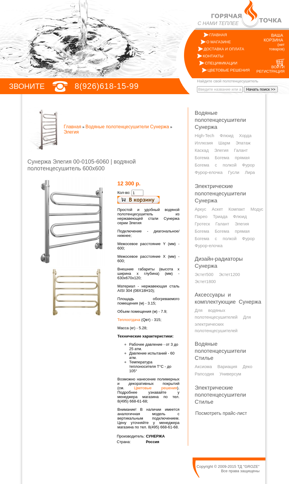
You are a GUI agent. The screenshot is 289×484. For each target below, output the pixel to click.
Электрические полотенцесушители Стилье (220, 395)
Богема (202, 157)
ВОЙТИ (278, 67)
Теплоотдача (128, 319)
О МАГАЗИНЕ (218, 42)
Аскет (217, 209)
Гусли (233, 172)
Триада (220, 216)
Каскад (201, 150)
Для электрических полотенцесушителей (223, 324)
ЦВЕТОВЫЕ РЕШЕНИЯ (229, 70)
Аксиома (203, 366)
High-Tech (204, 135)
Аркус (200, 209)
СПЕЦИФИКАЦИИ (221, 63)
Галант (241, 150)
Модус (256, 209)
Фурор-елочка (208, 172)
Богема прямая (232, 157)
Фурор (248, 165)
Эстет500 (204, 274)
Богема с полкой (216, 165)
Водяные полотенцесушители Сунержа (127, 126)
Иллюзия (204, 143)
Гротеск (202, 224)
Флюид (227, 135)
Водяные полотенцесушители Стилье (220, 351)
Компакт (237, 209)
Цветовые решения (155, 388)
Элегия (71, 131)
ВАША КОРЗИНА (273, 37)
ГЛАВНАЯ (218, 35)
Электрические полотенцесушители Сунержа (220, 193)
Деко (247, 366)
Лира (250, 172)
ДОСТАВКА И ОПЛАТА (224, 49)
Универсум (230, 374)
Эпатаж (243, 143)
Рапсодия (204, 374)
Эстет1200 (229, 274)
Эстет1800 (205, 281)
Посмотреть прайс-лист (221, 413)
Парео (201, 216)
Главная (72, 126)
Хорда (245, 135)
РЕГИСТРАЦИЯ (271, 71)
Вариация (227, 366)
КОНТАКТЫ (213, 56)
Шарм (224, 143)
